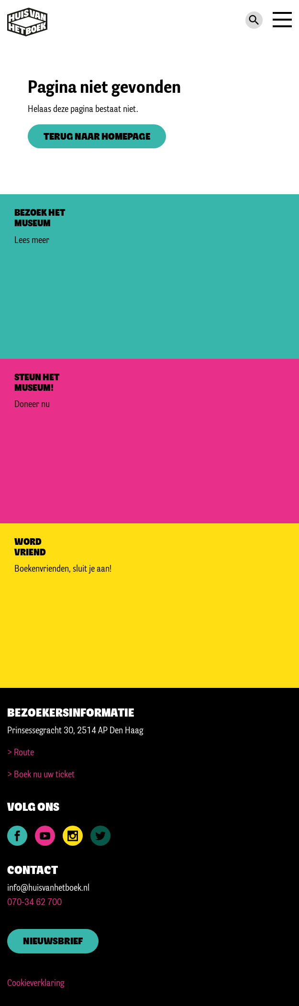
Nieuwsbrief (53, 942)
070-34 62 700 (34, 902)
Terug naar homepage (97, 137)
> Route (20, 753)
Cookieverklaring (35, 983)
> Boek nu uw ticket (41, 775)
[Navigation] (281, 22)
